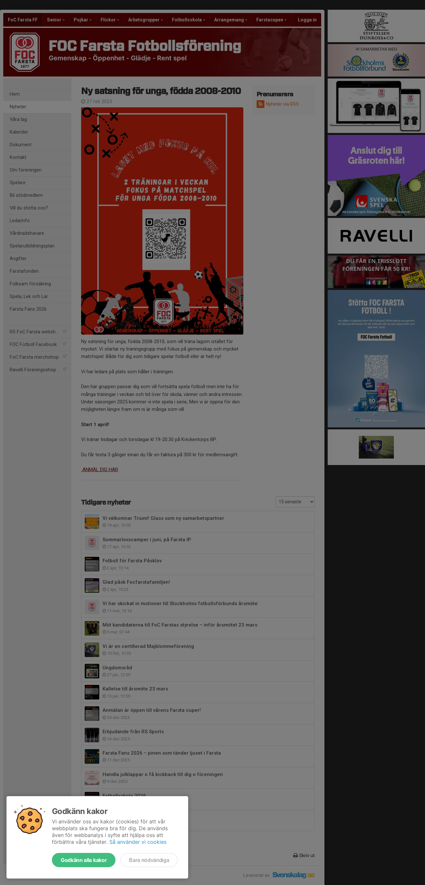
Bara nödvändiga (149, 860)
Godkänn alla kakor (84, 860)
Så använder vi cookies (137, 842)
